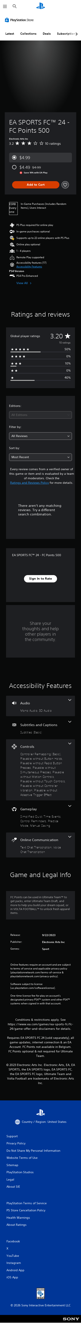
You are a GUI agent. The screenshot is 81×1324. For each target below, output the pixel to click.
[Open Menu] (5, 6)
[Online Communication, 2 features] (40, 844)
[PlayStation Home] (40, 6)
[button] (29, 267)
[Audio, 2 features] (40, 706)
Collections (28, 34)
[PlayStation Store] (20, 19)
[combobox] (40, 415)
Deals (47, 34)
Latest (9, 34)
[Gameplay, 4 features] (40, 816)
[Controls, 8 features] (40, 769)
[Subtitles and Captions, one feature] (40, 727)
